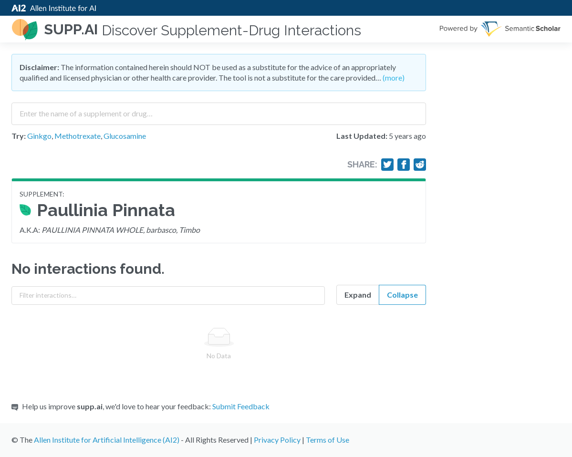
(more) (394, 77)
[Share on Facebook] (403, 164)
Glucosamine (125, 135)
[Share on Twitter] (387, 164)
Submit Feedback (241, 406)
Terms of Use (327, 439)
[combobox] (218, 110)
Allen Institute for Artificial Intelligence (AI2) (106, 439)
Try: (18, 135)
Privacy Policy (277, 439)
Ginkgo (39, 135)
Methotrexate (77, 135)
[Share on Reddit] (420, 164)
